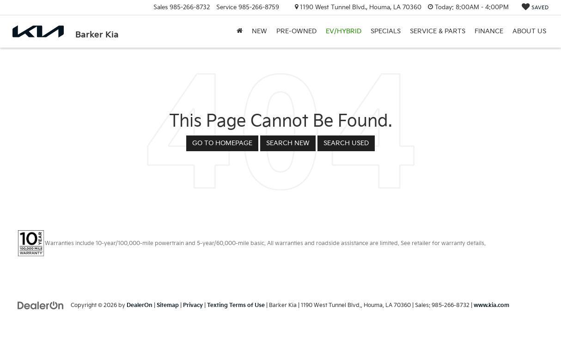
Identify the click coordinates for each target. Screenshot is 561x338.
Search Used (346, 143)
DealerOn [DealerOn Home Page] (139, 305)
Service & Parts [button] (437, 31)
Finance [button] (489, 31)
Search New (288, 143)
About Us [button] (529, 31)
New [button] (259, 31)
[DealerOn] (40, 305)
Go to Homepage (222, 143)
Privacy (193, 305)
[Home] (239, 31)
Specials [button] (386, 31)
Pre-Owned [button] (296, 31)
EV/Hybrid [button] (343, 31)
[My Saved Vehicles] (535, 7)
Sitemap (168, 305)
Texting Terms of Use (236, 305)
